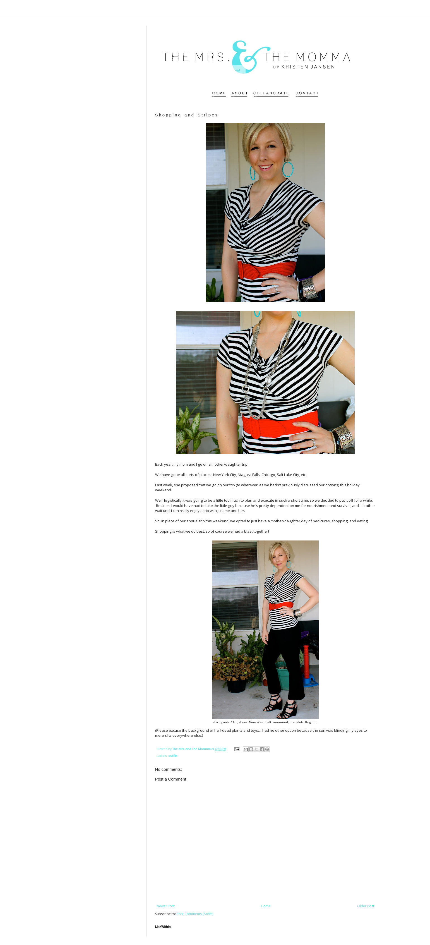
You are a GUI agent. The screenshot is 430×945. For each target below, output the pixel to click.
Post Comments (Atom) (195, 913)
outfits (172, 755)
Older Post (365, 906)
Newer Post (166, 906)
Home (266, 906)
